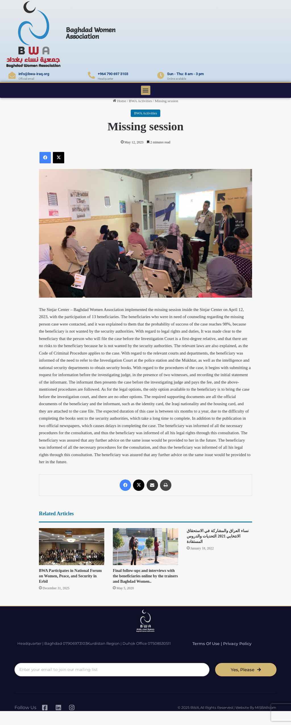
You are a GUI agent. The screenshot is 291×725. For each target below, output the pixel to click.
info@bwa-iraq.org (33, 74)
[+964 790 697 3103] (91, 75)
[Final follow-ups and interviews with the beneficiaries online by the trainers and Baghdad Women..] (145, 546)
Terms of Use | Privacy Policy (217, 643)
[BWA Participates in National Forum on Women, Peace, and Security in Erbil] (71, 546)
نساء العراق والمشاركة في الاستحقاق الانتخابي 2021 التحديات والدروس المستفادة (218, 536)
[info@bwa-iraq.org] (12, 75)
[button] (145, 90)
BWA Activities (140, 101)
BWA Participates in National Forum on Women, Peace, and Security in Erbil (70, 576)
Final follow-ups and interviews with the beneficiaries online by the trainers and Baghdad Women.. (145, 576)
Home (119, 101)
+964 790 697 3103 (113, 74)
